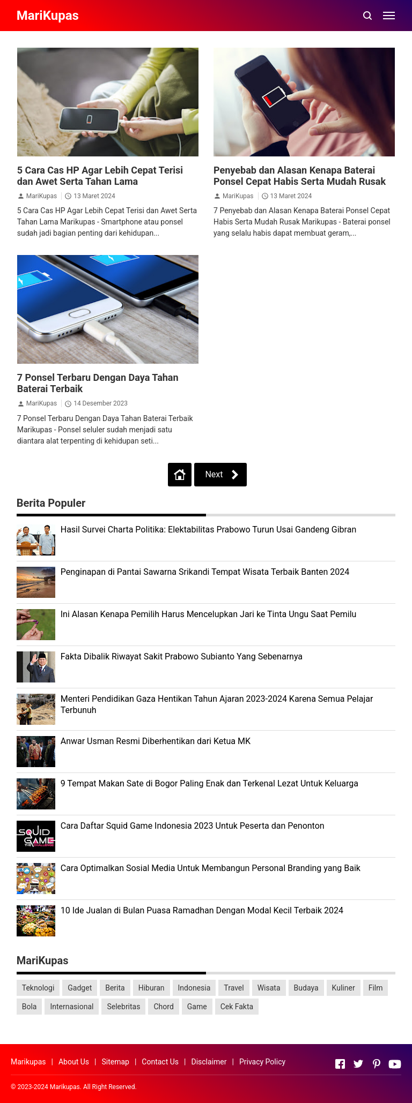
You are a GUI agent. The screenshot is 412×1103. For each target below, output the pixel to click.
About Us (73, 1061)
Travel (234, 988)
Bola (29, 1006)
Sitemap (115, 1061)
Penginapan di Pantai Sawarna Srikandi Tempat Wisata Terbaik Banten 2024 (205, 572)
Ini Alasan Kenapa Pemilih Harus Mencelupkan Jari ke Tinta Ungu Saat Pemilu (209, 614)
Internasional (71, 1006)
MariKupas (41, 196)
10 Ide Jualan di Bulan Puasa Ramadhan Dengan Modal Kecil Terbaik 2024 (202, 910)
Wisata (269, 988)
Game (197, 1006)
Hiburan (151, 988)
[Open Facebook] (340, 1063)
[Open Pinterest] (376, 1063)
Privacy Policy (262, 1061)
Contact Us (160, 1061)
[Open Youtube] (394, 1063)
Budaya (306, 988)
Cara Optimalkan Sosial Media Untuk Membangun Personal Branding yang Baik (210, 868)
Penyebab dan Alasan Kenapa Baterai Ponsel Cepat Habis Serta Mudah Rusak (300, 175)
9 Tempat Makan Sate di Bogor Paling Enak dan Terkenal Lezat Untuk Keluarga (209, 783)
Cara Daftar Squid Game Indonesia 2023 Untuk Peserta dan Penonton (193, 826)
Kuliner (343, 988)
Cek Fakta (237, 1006)
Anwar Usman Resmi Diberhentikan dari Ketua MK (156, 741)
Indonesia (194, 988)
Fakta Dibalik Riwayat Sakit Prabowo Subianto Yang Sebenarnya (182, 656)
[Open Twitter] (358, 1063)
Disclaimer (208, 1061)
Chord (163, 1006)
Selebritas (123, 1006)
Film (376, 988)
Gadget (80, 988)
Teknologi (38, 988)
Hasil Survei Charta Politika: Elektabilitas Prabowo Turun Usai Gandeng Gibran (209, 529)
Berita (115, 988)
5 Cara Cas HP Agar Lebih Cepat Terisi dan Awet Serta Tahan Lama (100, 175)
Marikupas (28, 1061)
